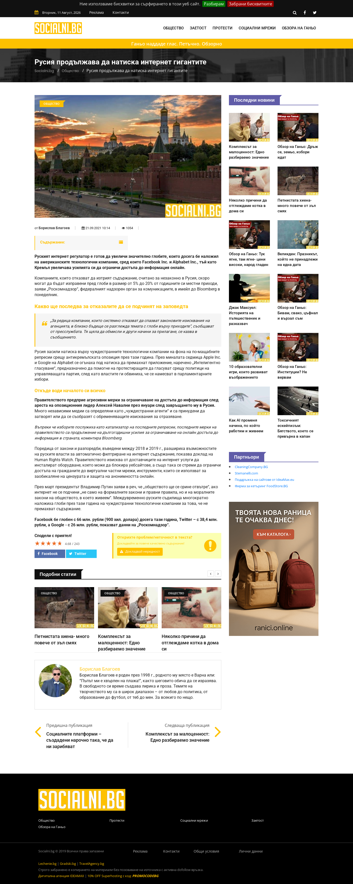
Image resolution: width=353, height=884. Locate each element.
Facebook (48, 554)
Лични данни (251, 851)
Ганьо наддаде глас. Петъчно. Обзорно (176, 44)
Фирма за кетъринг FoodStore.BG (261, 486)
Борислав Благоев (54, 228)
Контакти (121, 12)
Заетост (198, 28)
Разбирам (214, 4)
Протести (223, 28)
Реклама (96, 12)
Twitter (77, 554)
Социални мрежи (257, 28)
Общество (173, 28)
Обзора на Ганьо (299, 28)
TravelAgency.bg (91, 863)
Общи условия (206, 851)
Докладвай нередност (140, 551)
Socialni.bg (44, 70)
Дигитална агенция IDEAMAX (61, 876)
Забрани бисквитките (250, 4)
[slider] (49, 543)
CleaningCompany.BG (251, 466)
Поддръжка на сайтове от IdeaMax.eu (264, 479)
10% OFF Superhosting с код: (122, 876)
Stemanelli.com (246, 473)
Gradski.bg (68, 863)
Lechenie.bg (47, 863)
